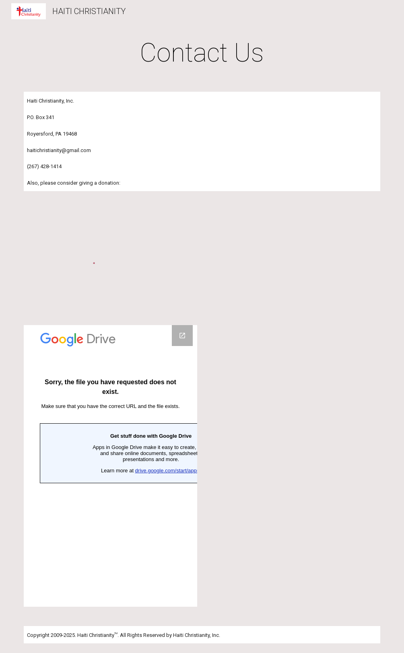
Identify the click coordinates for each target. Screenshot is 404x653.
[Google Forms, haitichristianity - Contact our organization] (110, 466)
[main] (202, 53)
